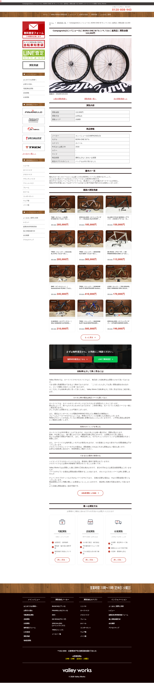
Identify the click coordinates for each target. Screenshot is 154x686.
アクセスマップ (28, 243)
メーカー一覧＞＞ (29, 157)
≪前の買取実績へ (60, 102)
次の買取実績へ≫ (120, 102)
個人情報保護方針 (29, 234)
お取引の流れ (83, 18)
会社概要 (26, 238)
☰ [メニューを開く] (0, 1)
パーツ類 (26, 208)
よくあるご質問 (105, 18)
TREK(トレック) (57, 633)
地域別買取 (27, 644)
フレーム (26, 190)
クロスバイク (27, 177)
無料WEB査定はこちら (77, 362)
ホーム (45, 18)
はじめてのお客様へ (30, 83)
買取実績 (94, 18)
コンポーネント (28, 199)
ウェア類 (26, 204)
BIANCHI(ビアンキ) (58, 609)
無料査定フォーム (30, 631)
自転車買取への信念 (90, 496)
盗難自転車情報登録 (30, 230)
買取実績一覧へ (90, 102)
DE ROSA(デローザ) (59, 622)
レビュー (73, 18)
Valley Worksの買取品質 (59, 18)
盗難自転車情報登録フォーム (118, 618)
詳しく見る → (62, 563)
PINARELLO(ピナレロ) (60, 614)
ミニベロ (26, 169)
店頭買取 (26, 96)
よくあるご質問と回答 (30, 221)
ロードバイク (27, 173)
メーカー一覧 (56, 637)
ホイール (26, 195)
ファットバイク (28, 186)
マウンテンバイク (29, 182)
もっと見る (90, 341)
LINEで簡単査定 (105, 362)
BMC (54, 618)
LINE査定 (27, 635)
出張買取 (26, 100)
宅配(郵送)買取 (28, 92)
